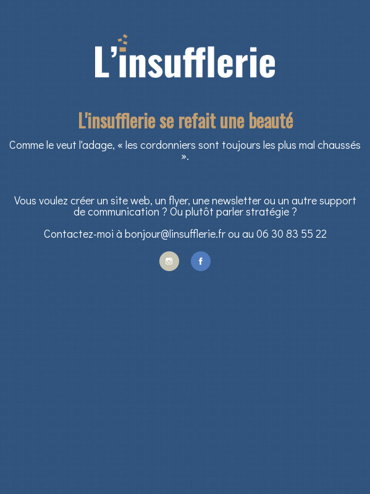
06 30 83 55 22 (291, 233)
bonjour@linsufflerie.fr (175, 233)
